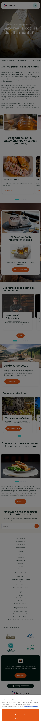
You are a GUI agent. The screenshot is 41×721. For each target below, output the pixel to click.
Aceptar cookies (21, 710)
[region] (20, 707)
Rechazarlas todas (20, 714)
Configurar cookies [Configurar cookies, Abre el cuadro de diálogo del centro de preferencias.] (20, 718)
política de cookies (31, 706)
